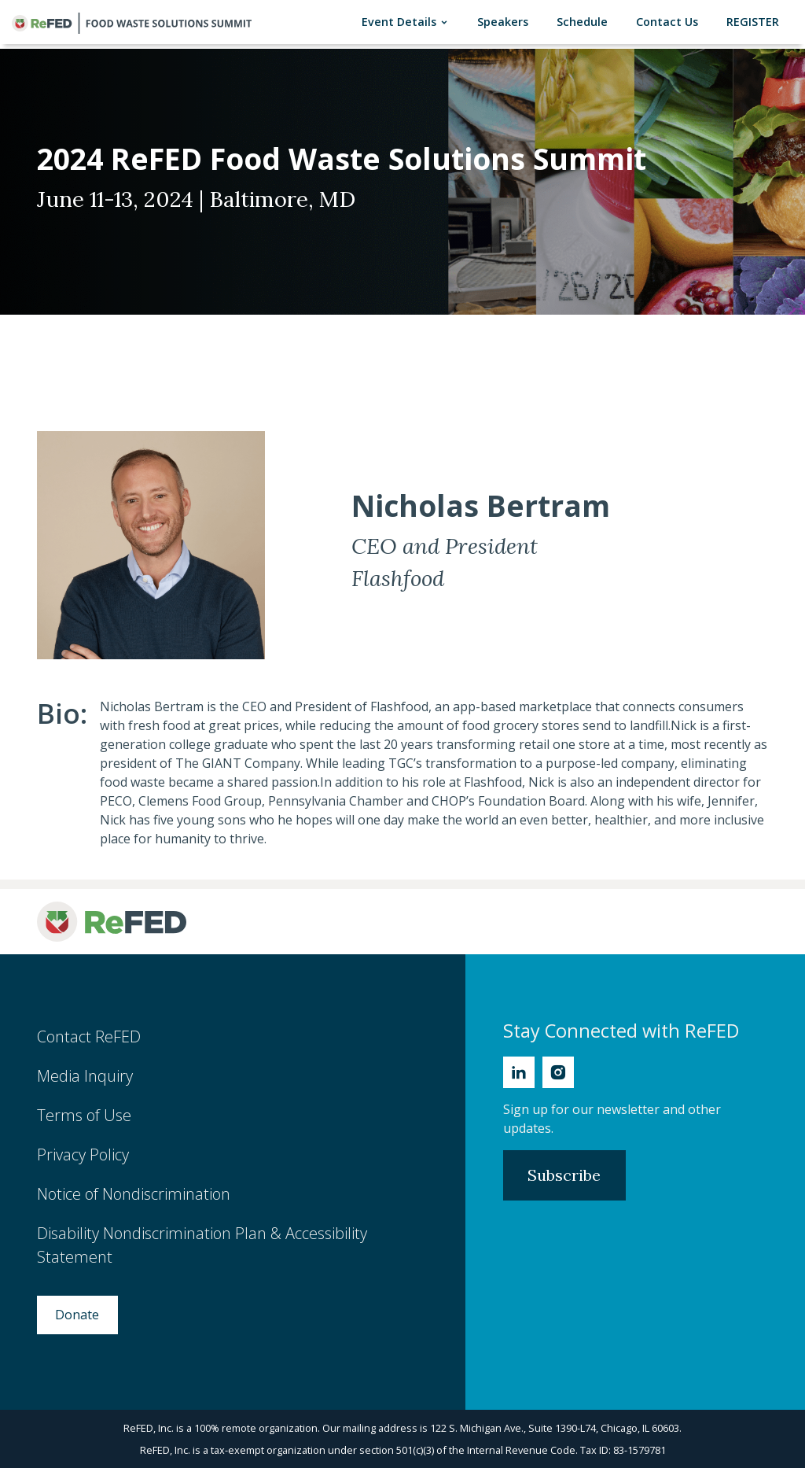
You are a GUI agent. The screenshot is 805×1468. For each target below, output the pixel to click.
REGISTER (755, 21)
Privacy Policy (83, 1154)
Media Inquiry (85, 1075)
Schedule (585, 21)
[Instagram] (558, 1072)
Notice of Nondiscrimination (133, 1193)
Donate (77, 1314)
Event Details (408, 22)
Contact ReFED (89, 1036)
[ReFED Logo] (111, 922)
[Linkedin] (519, 1072)
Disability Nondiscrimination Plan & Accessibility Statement (202, 1245)
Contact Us (670, 21)
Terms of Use (84, 1115)
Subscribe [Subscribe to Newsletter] (564, 1175)
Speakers (506, 21)
